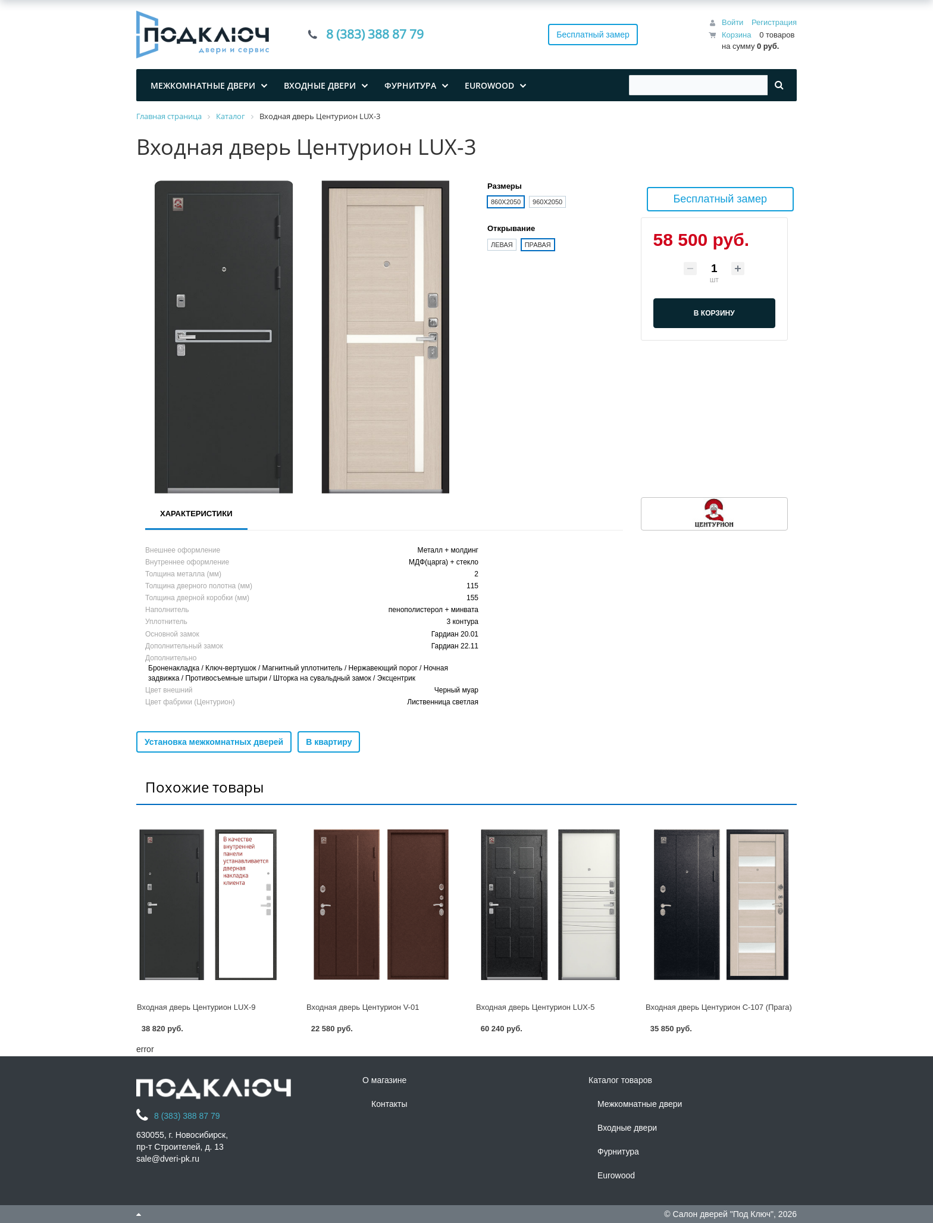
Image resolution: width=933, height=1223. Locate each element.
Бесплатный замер (593, 34)
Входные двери (627, 1127)
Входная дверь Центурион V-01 (362, 1007)
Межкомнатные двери (639, 1104)
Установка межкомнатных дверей (214, 742)
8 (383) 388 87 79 (375, 34)
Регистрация (774, 22)
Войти (732, 22)
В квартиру (329, 742)
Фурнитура (618, 1151)
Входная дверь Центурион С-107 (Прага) (719, 1007)
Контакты (389, 1104)
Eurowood (616, 1175)
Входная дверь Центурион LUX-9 (196, 1007)
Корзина (737, 34)
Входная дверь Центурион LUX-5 (535, 1007)
